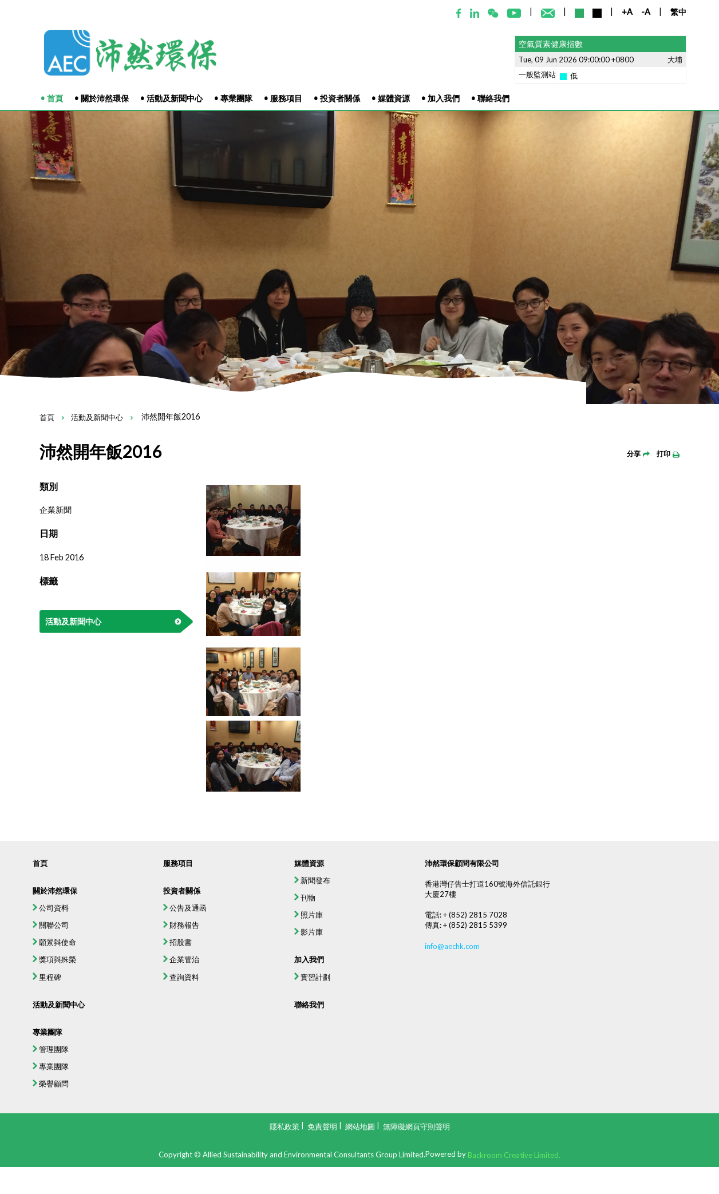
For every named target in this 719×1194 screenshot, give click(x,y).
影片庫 (299, 1002)
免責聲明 (322, 1125)
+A (627, 12)
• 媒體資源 (391, 98)
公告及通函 (151, 973)
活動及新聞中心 (97, 417)
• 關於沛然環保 (101, 98)
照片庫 (299, 981)
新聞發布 (303, 940)
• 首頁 (52, 98)
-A (645, 12)
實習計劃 (303, 1055)
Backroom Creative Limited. (514, 1155)
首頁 (46, 417)
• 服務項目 (283, 98)
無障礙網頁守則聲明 (416, 1125)
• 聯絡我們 (490, 98)
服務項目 (143, 919)
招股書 (142, 1014)
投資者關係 (147, 952)
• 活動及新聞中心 (171, 98)
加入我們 (299, 1035)
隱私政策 (284, 1125)
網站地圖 (360, 1125)
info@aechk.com (470, 1019)
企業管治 (146, 1035)
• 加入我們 (440, 98)
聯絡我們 (299, 1089)
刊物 (294, 960)
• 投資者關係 (337, 98)
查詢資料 (146, 1055)
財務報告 (146, 994)
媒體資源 (299, 919)
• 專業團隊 (233, 98)
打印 (668, 453)
